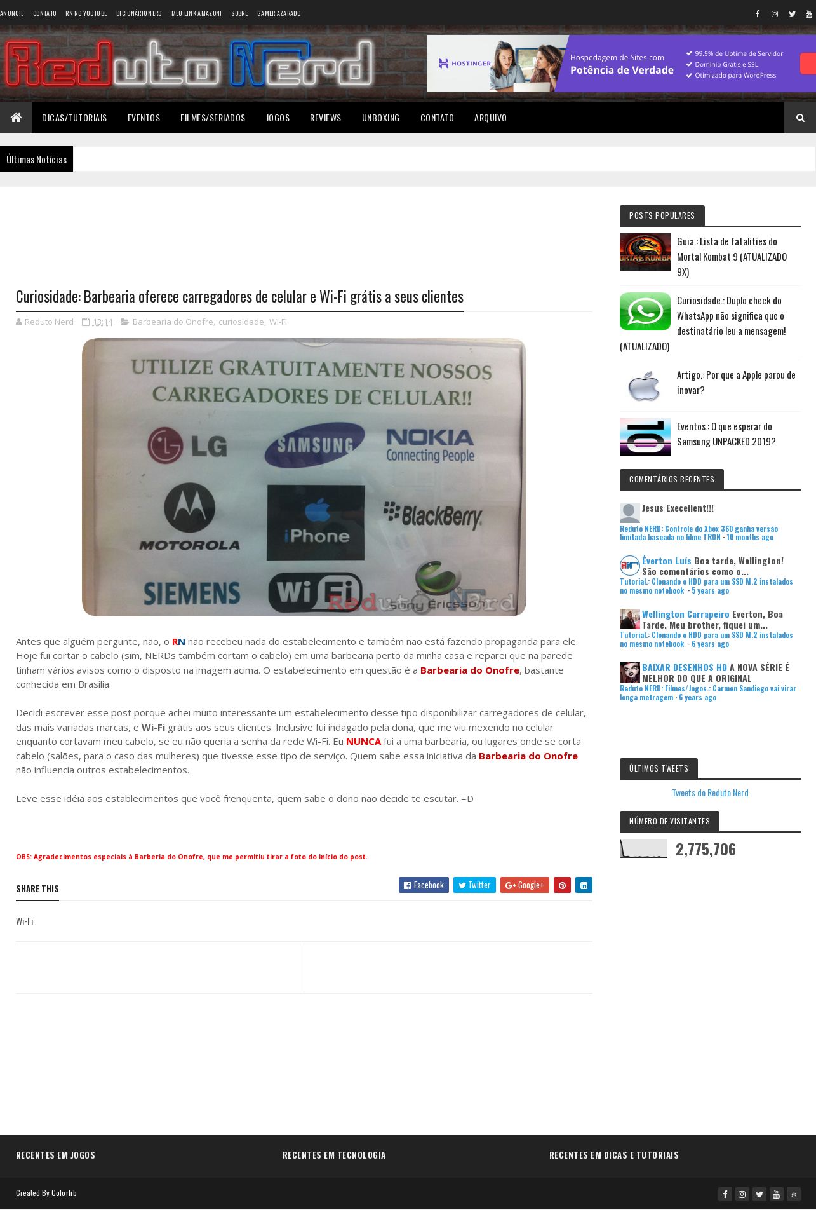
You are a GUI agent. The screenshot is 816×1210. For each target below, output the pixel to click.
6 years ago (710, 644)
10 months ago (749, 537)
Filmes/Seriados (213, 117)
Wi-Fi (278, 321)
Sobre (239, 13)
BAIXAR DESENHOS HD (684, 667)
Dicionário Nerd (139, 13)
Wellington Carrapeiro (686, 613)
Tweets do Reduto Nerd (710, 792)
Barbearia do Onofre (173, 321)
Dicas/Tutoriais (74, 117)
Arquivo (490, 117)
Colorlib (64, 1192)
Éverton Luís (667, 560)
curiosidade (241, 321)
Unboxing (381, 117)
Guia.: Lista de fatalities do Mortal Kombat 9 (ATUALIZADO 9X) (732, 256)
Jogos (278, 117)
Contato (44, 13)
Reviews (326, 117)
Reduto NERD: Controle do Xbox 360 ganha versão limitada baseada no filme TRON (699, 533)
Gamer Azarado (278, 13)
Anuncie (11, 13)
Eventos (144, 117)
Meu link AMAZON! (196, 13)
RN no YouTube (86, 13)
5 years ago (710, 590)
